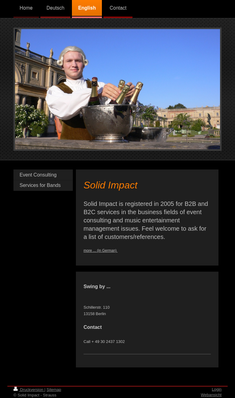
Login (217, 389)
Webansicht (211, 394)
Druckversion (28, 389)
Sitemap (54, 389)
